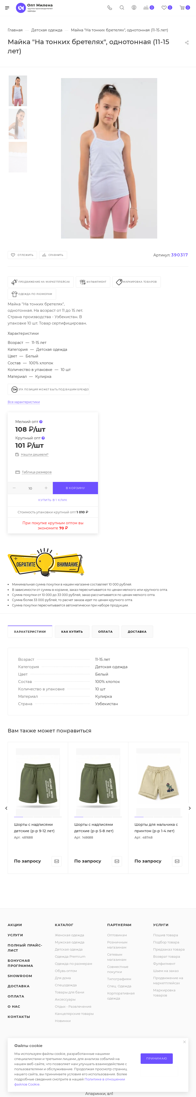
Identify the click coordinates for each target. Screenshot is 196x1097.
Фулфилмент (164, 964)
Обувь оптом (66, 971)
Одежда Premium (70, 956)
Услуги (15, 935)
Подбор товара (166, 942)
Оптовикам (117, 935)
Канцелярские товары (74, 1014)
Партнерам (119, 925)
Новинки (63, 1021)
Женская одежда (69, 935)
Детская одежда (69, 949)
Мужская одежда (69, 942)
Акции (15, 925)
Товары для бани (69, 992)
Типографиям (119, 979)
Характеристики (30, 631)
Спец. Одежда (119, 986)
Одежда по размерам (73, 964)
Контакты (19, 1017)
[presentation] (6, 808)
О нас (14, 1006)
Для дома (63, 978)
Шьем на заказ (166, 971)
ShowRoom (20, 976)
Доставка (137, 631)
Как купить (72, 631)
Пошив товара (165, 935)
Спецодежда (66, 985)
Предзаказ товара (169, 949)
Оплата (105, 631)
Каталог (64, 925)
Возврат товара (166, 956)
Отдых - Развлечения (73, 1006)
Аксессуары (65, 999)
